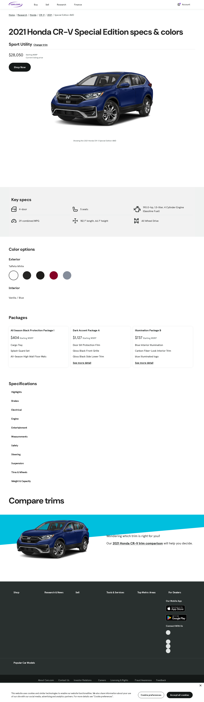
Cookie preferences (151, 695)
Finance (78, 4)
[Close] (200, 685)
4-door (23, 209)
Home (12, 15)
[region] (102, 692)
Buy (36, 4)
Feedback (161, 680)
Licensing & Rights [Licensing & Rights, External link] (120, 680)
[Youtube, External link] (168, 641)
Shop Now (20, 67)
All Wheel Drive (150, 220)
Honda (33, 15)
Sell (47, 4)
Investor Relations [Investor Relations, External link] (84, 680)
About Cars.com (46, 680)
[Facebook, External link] (168, 637)
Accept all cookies (179, 695)
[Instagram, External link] (168, 646)
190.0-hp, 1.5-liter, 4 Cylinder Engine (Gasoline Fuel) (163, 209)
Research (61, 4)
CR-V (42, 15)
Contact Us (63, 680)
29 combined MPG (29, 220)
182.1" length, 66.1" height (94, 220)
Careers (102, 680)
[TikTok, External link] (168, 632)
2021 (49, 15)
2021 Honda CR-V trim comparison (138, 543)
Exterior (14, 259)
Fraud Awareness (143, 680)
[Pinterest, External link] (168, 651)
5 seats (84, 209)
